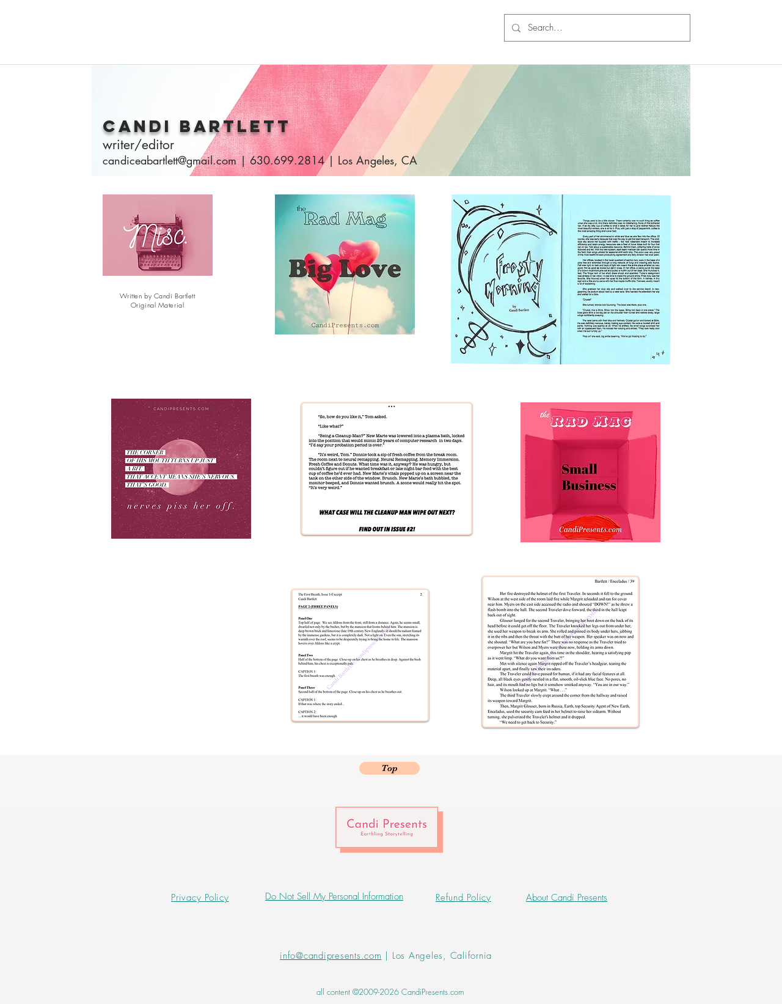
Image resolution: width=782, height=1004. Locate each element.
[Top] (389, 768)
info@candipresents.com (331, 956)
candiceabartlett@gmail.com (169, 160)
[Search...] (596, 28)
